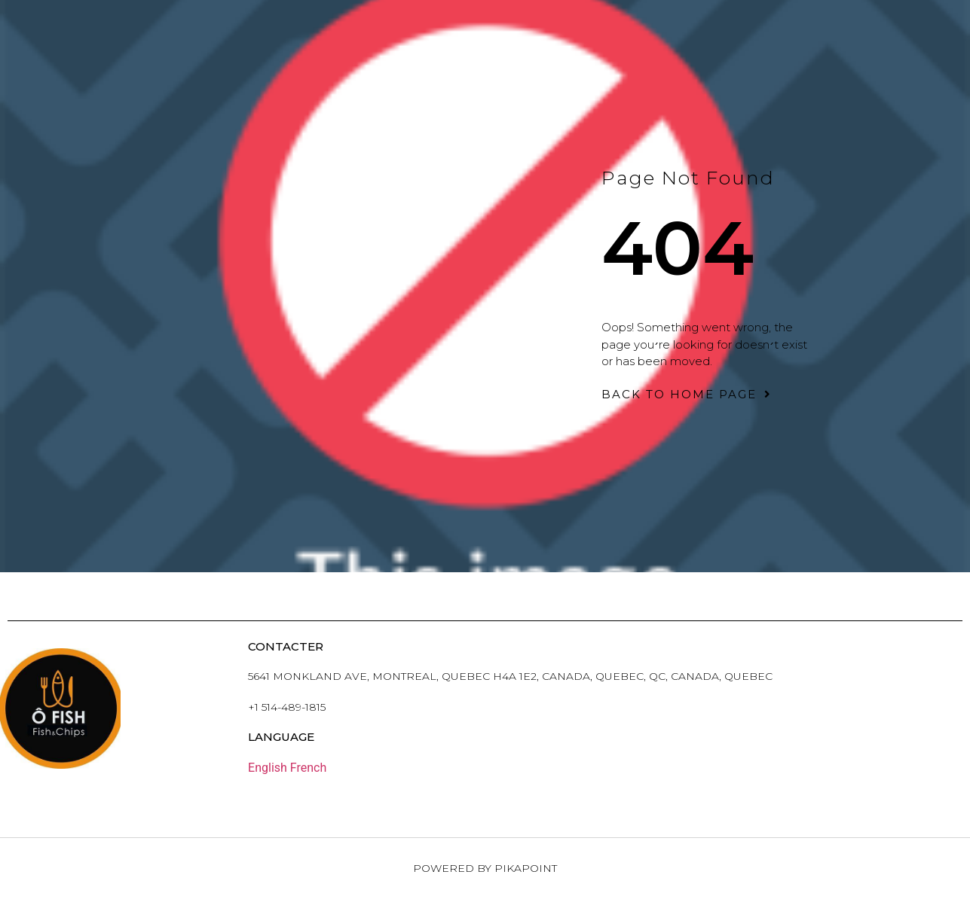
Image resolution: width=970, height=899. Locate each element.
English (267, 767)
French (308, 767)
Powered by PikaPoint (485, 868)
